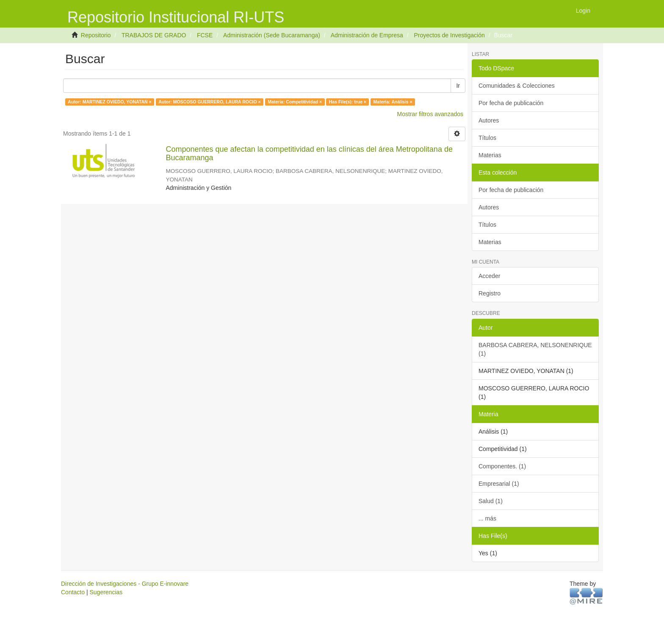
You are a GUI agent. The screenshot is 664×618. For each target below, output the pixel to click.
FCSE (205, 35)
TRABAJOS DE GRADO (154, 35)
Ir (458, 85)
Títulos (487, 137)
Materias (490, 155)
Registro (490, 293)
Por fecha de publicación (511, 103)
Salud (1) (491, 501)
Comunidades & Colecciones (517, 85)
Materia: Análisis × (393, 101)
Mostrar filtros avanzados (430, 114)
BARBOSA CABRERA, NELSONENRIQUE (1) (535, 349)
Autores (489, 120)
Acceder (489, 276)
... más (487, 518)
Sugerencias (105, 592)
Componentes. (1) (502, 466)
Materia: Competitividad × (295, 101)
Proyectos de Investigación (449, 35)
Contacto (73, 592)
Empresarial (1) (499, 483)
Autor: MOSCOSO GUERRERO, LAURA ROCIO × (209, 101)
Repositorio (96, 35)
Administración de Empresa (367, 35)
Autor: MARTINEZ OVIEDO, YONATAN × (109, 101)
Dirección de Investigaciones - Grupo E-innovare (124, 583)
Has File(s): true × (347, 101)
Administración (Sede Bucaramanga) (271, 35)
